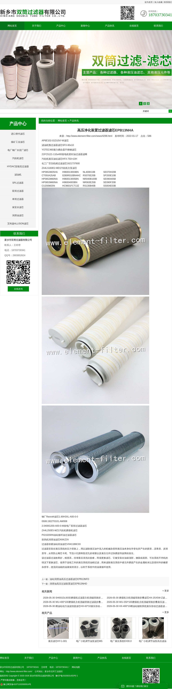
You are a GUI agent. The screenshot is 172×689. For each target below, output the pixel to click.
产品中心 (61, 25)
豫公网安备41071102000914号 (15, 684)
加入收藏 (158, 2)
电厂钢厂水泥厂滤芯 (18, 150)
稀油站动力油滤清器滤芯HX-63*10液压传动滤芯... (73, 606)
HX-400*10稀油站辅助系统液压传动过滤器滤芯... (137, 606)
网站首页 (12, 25)
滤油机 (17, 174)
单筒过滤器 (18, 199)
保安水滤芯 (18, 207)
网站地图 (76, 667)
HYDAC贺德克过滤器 (18, 166)
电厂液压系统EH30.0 (121, 641)
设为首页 (149, 2)
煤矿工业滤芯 (18, 142)
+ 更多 (165, 590)
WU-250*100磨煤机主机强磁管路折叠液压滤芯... (137, 602)
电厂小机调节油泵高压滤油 (152, 641)
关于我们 (36, 25)
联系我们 (168, 2)
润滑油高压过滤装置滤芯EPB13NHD (68, 583)
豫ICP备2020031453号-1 (66, 676)
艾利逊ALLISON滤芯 (18, 223)
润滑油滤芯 (18, 215)
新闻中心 (85, 25)
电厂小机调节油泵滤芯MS (89, 641)
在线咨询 (18, 289)
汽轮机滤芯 (18, 158)
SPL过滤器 (18, 183)
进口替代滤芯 (18, 134)
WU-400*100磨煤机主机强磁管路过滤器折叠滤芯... (73, 602)
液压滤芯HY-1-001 (57, 641)
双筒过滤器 (18, 191)
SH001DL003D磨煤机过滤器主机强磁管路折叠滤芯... (73, 598)
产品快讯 (109, 25)
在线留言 (134, 25)
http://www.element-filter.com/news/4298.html (89, 136)
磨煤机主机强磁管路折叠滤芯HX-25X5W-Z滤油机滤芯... (137, 598)
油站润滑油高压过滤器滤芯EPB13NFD (69, 579)
